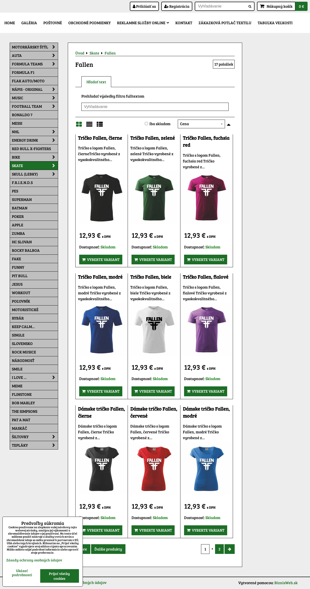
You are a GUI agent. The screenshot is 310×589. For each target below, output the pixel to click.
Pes (15, 190)
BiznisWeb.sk (286, 582)
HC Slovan (22, 241)
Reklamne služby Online (143, 22)
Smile (17, 368)
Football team (35, 106)
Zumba (18, 233)
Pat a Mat (21, 419)
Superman (22, 199)
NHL (35, 132)
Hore (83, 548)
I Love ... (35, 377)
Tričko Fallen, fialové (205, 277)
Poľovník (21, 301)
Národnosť (23, 360)
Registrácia (176, 6)
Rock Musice (24, 351)
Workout (21, 292)
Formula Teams (35, 64)
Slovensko (22, 343)
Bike (35, 157)
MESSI (17, 123)
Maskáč (19, 428)
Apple (17, 224)
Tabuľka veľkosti (275, 22)
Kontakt (183, 22)
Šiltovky (35, 437)
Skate (35, 165)
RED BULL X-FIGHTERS (31, 148)
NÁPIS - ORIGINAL (35, 89)
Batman (19, 207)
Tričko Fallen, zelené (152, 138)
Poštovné (52, 22)
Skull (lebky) (35, 174)
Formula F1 (23, 72)
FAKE (16, 258)
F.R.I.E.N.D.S (22, 182)
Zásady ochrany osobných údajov (34, 560)
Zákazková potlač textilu (225, 22)
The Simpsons (24, 411)
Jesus (17, 284)
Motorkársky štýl (35, 47)
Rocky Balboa (26, 250)
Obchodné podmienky (89, 22)
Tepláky (35, 445)
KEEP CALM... (23, 326)
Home (9, 22)
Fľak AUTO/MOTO (28, 80)
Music (35, 98)
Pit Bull (20, 275)
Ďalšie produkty (108, 548)
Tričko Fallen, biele (150, 277)
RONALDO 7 (22, 114)
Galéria (29, 22)
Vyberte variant (101, 259)
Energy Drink (35, 140)
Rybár (18, 318)
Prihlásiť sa (144, 6)
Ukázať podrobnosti (22, 573)
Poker (18, 216)
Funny (18, 267)
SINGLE (18, 334)
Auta (35, 55)
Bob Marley (23, 402)
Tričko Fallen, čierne (100, 138)
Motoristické (25, 309)
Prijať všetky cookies (59, 576)
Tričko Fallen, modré (100, 277)
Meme (17, 385)
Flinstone (22, 394)
